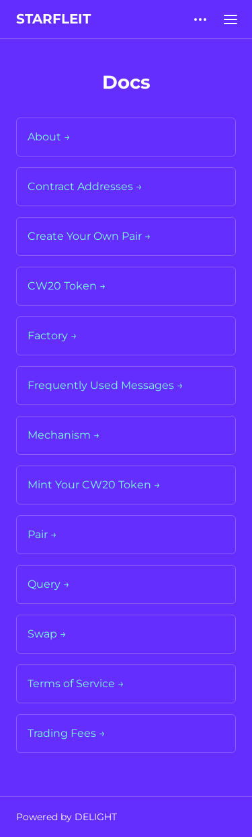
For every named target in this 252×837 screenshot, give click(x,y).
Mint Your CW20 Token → (94, 484)
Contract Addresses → (85, 186)
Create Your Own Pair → (89, 236)
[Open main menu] (230, 19)
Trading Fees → (67, 733)
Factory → (52, 335)
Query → (49, 584)
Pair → (42, 534)
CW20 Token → (67, 285)
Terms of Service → (76, 683)
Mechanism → (64, 435)
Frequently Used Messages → (105, 385)
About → (49, 136)
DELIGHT (96, 817)
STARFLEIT (53, 19)
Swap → (47, 633)
